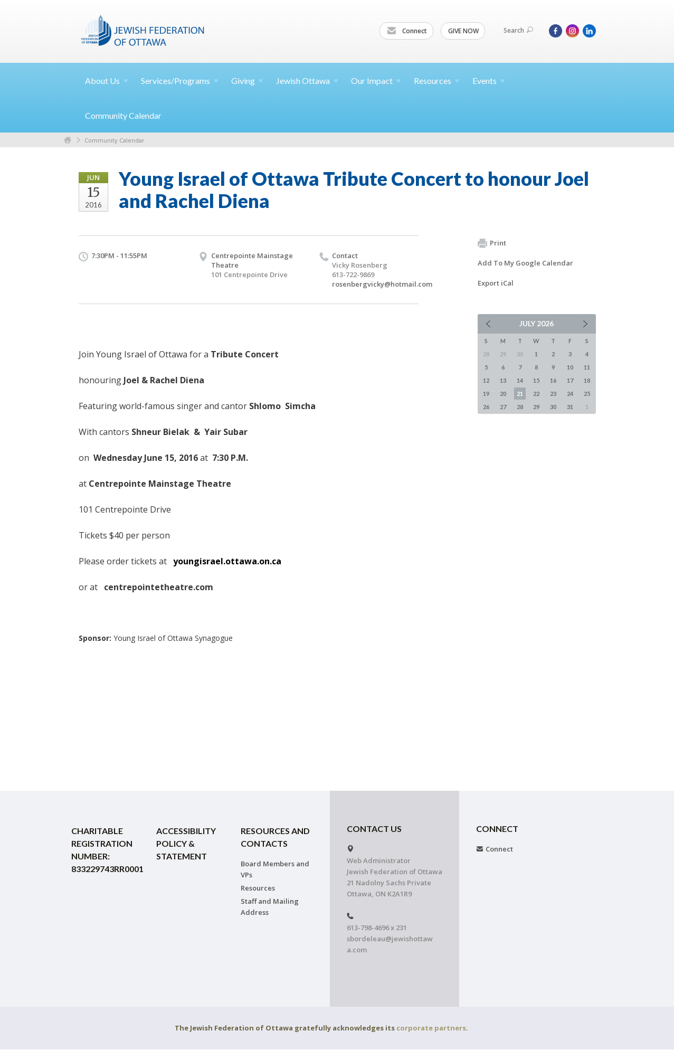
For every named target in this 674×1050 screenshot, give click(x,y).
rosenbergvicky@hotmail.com (382, 284)
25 (587, 393)
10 (570, 367)
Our (376, 80)
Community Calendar (123, 115)
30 (553, 406)
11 (587, 367)
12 (486, 380)
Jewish (307, 80)
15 (536, 380)
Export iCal (496, 283)
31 (570, 406)
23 (553, 393)
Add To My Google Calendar (525, 263)
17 (570, 380)
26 (486, 406)
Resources (258, 888)
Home (67, 140)
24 (570, 393)
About (106, 80)
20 (503, 393)
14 (520, 380)
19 (486, 393)
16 (553, 380)
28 (520, 406)
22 (536, 393)
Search (518, 30)
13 (503, 380)
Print (492, 243)
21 (520, 393)
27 (503, 406)
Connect (407, 31)
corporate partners (431, 1028)
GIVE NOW (463, 30)
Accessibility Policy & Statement (186, 843)
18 (587, 380)
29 (536, 406)
